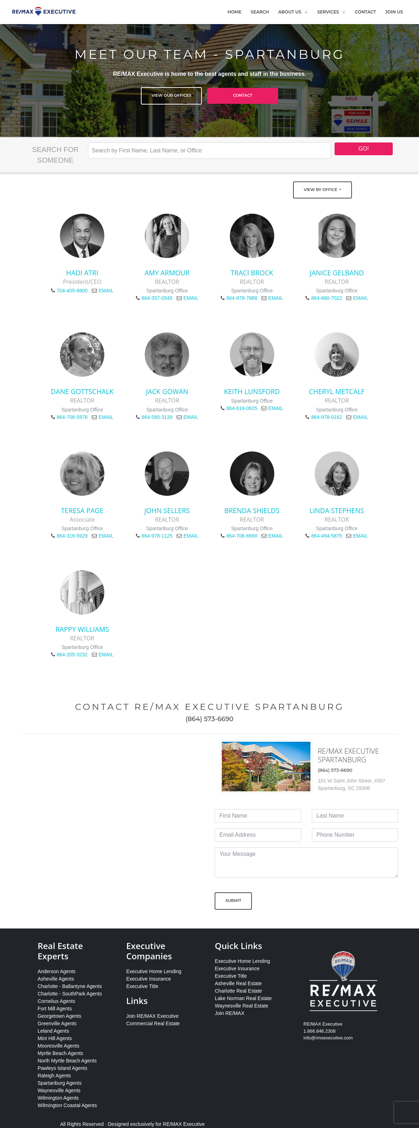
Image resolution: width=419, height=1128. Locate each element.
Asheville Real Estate (238, 983)
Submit (233, 900)
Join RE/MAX (229, 1013)
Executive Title (142, 986)
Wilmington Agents (58, 1098)
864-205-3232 (72, 654)
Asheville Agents (56, 979)
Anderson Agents (57, 971)
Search (260, 12)
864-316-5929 (72, 536)
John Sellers (167, 510)
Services (328, 12)
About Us (289, 12)
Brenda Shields (252, 510)
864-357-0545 (157, 298)
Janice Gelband (337, 272)
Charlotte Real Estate (238, 991)
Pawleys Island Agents (62, 1068)
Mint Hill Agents (55, 1038)
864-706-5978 (72, 417)
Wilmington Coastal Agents (67, 1105)
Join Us (394, 12)
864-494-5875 (326, 536)
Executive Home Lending (154, 971)
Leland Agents (53, 1031)
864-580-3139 (157, 417)
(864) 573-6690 (209, 719)
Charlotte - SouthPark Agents (70, 994)
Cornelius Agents (56, 1001)
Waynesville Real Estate (241, 1006)
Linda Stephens (336, 510)
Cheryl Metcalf (337, 391)
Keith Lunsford (252, 391)
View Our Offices (171, 95)
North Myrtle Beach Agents (67, 1061)
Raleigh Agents (54, 1075)
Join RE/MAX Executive (152, 1016)
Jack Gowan (167, 391)
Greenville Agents (57, 1023)
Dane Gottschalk (82, 391)
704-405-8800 (72, 290)
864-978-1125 (157, 536)
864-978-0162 (326, 417)
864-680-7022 (326, 298)
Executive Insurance (148, 979)
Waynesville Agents (59, 1090)
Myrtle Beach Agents (60, 1053)
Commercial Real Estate (153, 1023)
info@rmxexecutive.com (328, 1037)
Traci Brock (252, 272)
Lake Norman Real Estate (243, 998)
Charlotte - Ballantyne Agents (70, 986)
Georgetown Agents (59, 1016)
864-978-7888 (241, 298)
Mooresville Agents (58, 1046)
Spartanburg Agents (60, 1083)
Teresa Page (82, 510)
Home (234, 12)
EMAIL (106, 290)
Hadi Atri (82, 272)
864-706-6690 (241, 536)
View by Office (321, 189)
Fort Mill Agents (55, 1008)
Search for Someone (55, 155)
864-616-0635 (241, 408)
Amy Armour (166, 272)
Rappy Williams (82, 629)
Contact (365, 12)
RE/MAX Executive (184, 1124)
